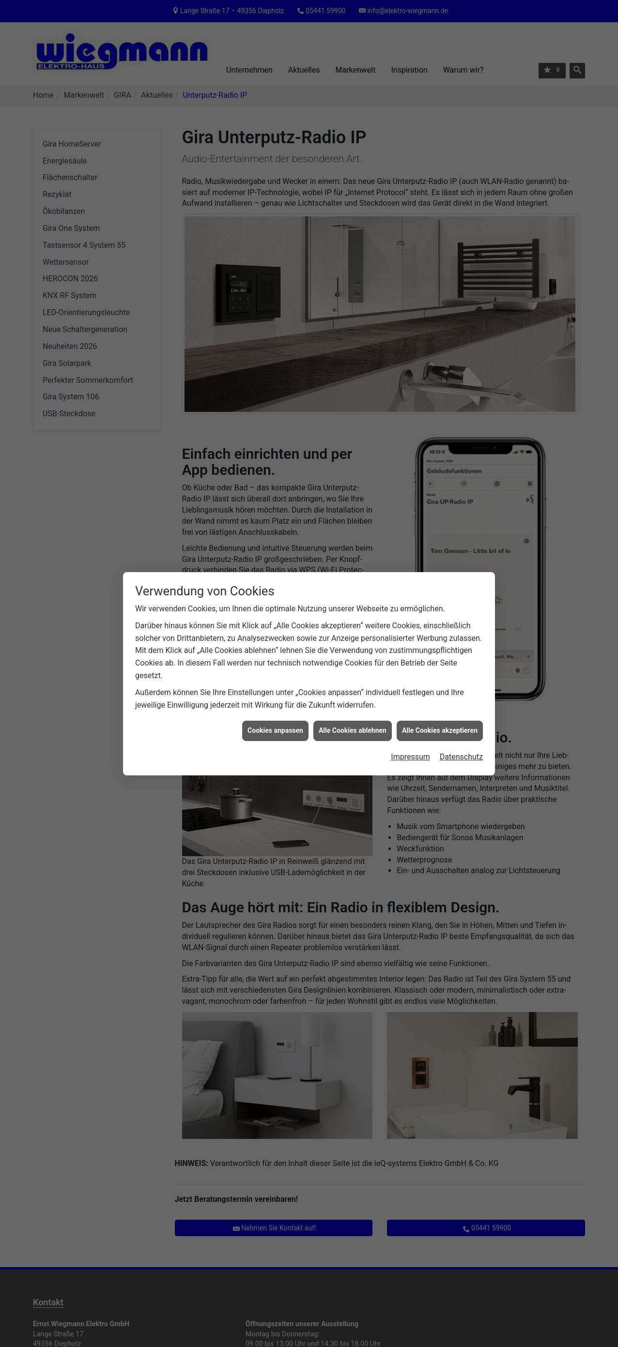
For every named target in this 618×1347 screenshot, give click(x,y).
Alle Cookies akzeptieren (440, 730)
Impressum (410, 756)
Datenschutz (461, 756)
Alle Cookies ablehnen (352, 730)
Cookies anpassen (275, 730)
